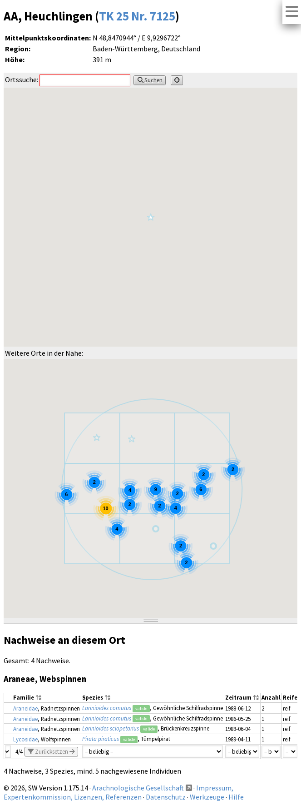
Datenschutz (166, 796)
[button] (132, 438)
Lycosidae (25, 739)
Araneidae (25, 708)
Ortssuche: (67, 79)
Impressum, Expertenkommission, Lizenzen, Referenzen (118, 792)
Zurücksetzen (51, 751)
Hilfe (236, 796)
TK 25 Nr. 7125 (137, 16)
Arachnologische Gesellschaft (138, 787)
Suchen (150, 80)
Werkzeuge (207, 796)
